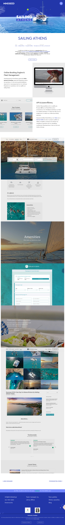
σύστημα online (36, 51)
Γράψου (37, 490)
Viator (56, 117)
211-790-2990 (9, 500)
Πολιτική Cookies (36, 518)
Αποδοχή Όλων (40, 522)
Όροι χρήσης (53, 497)
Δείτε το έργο (32, 59)
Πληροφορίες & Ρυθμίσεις (26, 522)
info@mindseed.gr (11, 497)
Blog (50, 502)
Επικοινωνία (9, 502)
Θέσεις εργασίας (54, 500)
